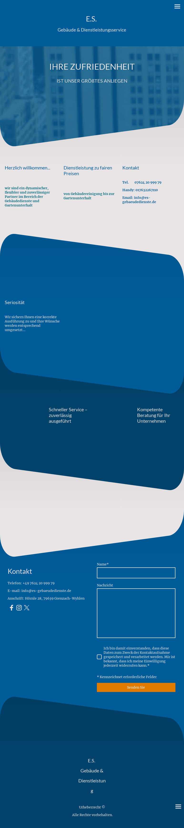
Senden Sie (136, 687)
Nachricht (105, 585)
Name (103, 564)
